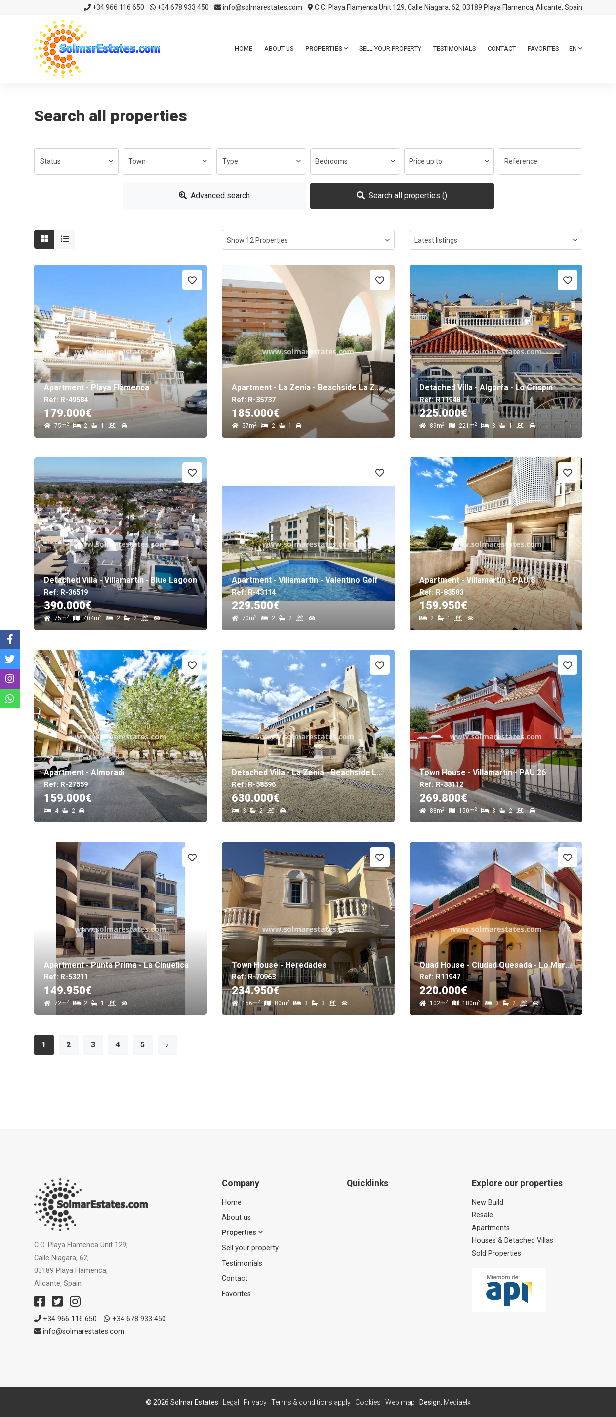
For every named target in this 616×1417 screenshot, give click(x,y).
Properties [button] (326, 48)
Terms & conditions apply (311, 1402)
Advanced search (214, 195)
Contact (502, 48)
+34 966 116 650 (114, 7)
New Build (487, 1202)
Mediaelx (457, 1402)
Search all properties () (402, 195)
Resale (482, 1215)
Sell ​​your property (390, 48)
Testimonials (454, 48)
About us (278, 48)
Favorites (543, 48)
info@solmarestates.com (258, 7)
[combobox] (76, 161)
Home (243, 48)
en (575, 48)
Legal (231, 1402)
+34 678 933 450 (179, 7)
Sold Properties (496, 1253)
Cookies (368, 1402)
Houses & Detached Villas (512, 1240)
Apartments (491, 1228)
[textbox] (76, 161)
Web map (400, 1402)
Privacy (255, 1402)
